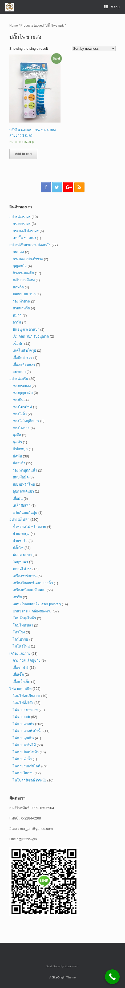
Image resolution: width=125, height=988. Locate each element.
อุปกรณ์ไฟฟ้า (19, 520)
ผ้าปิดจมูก (20, 449)
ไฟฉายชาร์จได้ (24, 745)
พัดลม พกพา (22, 555)
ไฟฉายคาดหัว (23, 724)
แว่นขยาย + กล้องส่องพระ (32, 611)
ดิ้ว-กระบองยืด (23, 273)
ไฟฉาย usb (21, 717)
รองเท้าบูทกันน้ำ (25, 470)
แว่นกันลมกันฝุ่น (25, 513)
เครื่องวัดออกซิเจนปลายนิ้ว (33, 583)
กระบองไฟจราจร (26, 231)
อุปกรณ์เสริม (18, 379)
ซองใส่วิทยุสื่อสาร (26, 421)
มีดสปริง (19, 463)
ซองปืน (18, 400)
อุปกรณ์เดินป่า (23, 491)
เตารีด (17, 597)
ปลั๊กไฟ (18, 548)
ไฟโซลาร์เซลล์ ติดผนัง (29, 780)
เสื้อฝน (18, 499)
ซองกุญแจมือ (23, 393)
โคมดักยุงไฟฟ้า (24, 618)
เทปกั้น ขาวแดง (24, 238)
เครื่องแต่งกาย (19, 653)
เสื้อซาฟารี (21, 668)
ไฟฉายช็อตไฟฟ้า (26, 752)
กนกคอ (18, 252)
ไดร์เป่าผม (20, 639)
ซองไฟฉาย (21, 428)
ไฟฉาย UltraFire (25, 710)
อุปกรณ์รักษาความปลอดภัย (30, 245)
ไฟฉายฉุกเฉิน (23, 738)
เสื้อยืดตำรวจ (22, 358)
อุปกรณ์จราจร (20, 217)
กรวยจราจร (22, 224)
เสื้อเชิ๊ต (18, 674)
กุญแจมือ (20, 266)
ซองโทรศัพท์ (22, 407)
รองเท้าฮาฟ (21, 301)
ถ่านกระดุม (21, 534)
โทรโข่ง (19, 632)
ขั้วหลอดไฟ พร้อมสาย (29, 527)
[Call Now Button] (112, 976)
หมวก (17, 315)
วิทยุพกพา (20, 562)
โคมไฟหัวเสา (23, 625)
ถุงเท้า (17, 442)
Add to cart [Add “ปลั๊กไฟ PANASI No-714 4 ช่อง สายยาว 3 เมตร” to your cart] (23, 154)
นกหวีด (18, 287)
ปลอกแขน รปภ (24, 294)
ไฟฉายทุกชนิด (20, 689)
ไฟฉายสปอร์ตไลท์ (26, 766)
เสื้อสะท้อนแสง (24, 365)
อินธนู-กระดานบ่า (26, 329)
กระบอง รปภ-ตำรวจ (28, 259)
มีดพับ (17, 456)
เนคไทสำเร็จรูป (24, 350)
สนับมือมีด (21, 477)
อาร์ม (17, 322)
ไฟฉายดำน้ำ (22, 759)
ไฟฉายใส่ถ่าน (23, 773)
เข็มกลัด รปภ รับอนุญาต (31, 336)
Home (13, 25)
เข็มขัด (18, 344)
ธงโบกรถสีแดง (24, 280)
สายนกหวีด (21, 308)
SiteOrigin (59, 977)
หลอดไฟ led (22, 569)
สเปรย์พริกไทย (24, 484)
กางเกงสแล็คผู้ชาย (27, 660)
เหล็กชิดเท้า (21, 505)
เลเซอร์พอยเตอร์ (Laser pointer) (37, 604)
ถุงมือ (17, 435)
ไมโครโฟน (21, 646)
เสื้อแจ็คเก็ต (21, 682)
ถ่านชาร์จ (20, 541)
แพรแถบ (19, 372)
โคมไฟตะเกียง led (26, 696)
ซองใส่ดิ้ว (20, 414)
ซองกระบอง (22, 386)
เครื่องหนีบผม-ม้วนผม (29, 590)
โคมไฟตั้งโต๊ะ (23, 703)
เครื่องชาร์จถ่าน (25, 576)
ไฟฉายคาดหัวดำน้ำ (27, 731)
